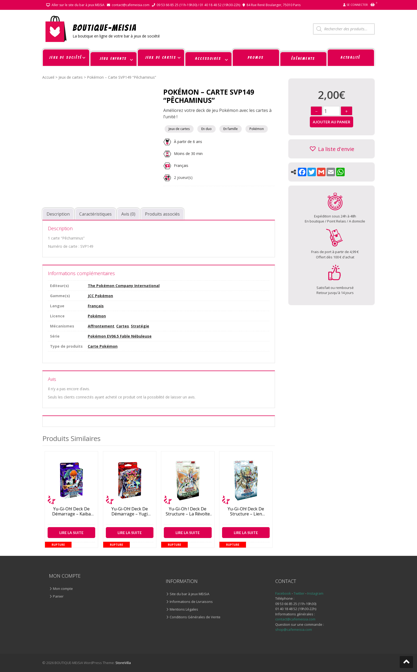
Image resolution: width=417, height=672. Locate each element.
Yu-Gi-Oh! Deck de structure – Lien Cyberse (246, 511)
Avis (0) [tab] (128, 214)
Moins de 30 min (183, 153)
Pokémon (256, 129)
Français (181, 165)
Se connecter (357, 5)
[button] (331, 149)
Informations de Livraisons (191, 601)
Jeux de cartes (71, 77)
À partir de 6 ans (182, 141)
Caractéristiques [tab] (95, 214)
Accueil (48, 77)
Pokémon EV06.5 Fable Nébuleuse (120, 336)
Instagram (315, 593)
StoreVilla (123, 662)
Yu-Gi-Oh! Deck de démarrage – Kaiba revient (71, 511)
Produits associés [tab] (162, 214)
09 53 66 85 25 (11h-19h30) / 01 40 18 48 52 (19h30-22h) (198, 5)
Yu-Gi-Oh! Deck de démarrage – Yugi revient (129, 511)
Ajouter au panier (331, 122)
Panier (58, 596)
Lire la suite (71, 532)
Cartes (122, 326)
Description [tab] (58, 214)
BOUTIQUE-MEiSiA (105, 27)
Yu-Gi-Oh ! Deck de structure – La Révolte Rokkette (188, 511)
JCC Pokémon (100, 295)
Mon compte (63, 588)
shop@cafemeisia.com (293, 629)
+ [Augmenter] (346, 111)
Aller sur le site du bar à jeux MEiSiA (78, 5)
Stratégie (140, 326)
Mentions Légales (184, 609)
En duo (206, 129)
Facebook (283, 593)
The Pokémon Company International (124, 285)
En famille (230, 129)
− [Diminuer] (316, 111)
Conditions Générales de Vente (195, 617)
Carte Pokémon (103, 346)
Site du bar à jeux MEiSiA (189, 593)
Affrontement (101, 326)
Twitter (299, 593)
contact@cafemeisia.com (130, 5)
